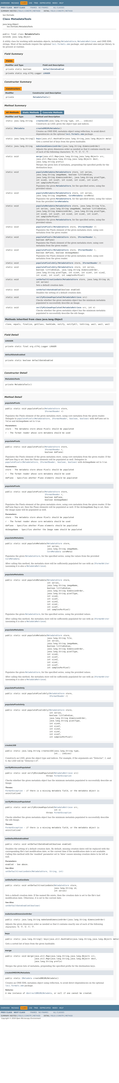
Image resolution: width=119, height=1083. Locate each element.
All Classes (58, 8)
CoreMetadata (76, 195)
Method (36, 11)
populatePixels (44, 227)
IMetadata (19, 128)
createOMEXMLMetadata (47, 128)
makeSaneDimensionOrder (49, 146)
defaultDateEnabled (53, 69)
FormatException (62, 776)
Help (61, 3)
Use (30, 3)
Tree (36, 3)
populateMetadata (45, 172)
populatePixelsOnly (46, 263)
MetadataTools (40, 97)
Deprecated (45, 3)
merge (39, 156)
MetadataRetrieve (72, 297)
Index (55, 3)
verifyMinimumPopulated (49, 297)
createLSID (42, 121)
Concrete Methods (52, 112)
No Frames (43, 8)
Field (20, 11)
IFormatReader (85, 227)
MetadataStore (63, 172)
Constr (27, 11)
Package (15, 3)
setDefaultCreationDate (49, 279)
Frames (33, 8)
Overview (5, 3)
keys (38, 139)
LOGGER (46, 73)
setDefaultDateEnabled (48, 290)
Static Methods (31, 112)
